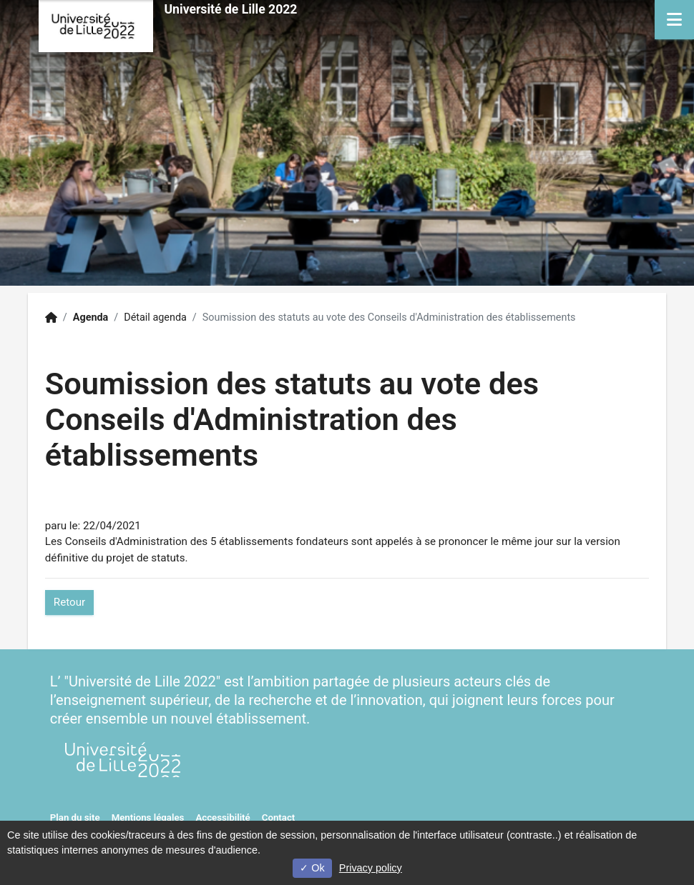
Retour (69, 602)
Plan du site (75, 817)
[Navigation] (674, 19)
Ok (312, 868)
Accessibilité (222, 817)
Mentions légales (148, 817)
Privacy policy (370, 868)
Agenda (91, 317)
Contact (278, 817)
